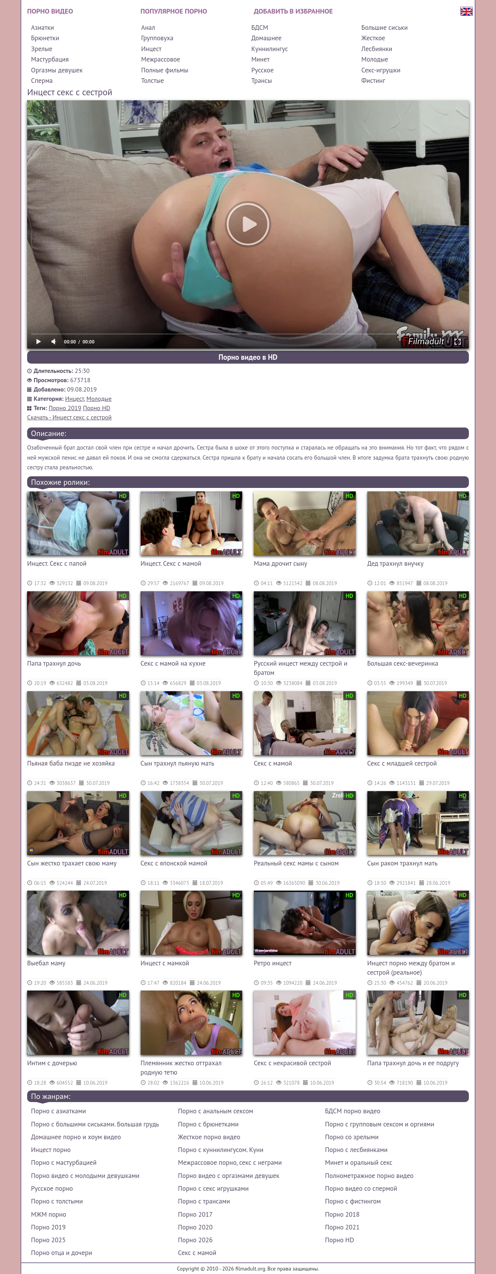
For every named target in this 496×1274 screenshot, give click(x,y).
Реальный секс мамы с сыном (296, 863)
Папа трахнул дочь (54, 663)
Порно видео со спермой (361, 1188)
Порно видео (50, 11)
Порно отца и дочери (61, 1252)
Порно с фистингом (353, 1201)
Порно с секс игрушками (213, 1188)
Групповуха (157, 38)
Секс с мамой (273, 763)
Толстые (152, 80)
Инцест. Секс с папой (56, 563)
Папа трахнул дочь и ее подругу (413, 1063)
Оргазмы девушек (57, 70)
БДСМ (259, 27)
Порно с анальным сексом (215, 1111)
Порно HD (96, 408)
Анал (148, 27)
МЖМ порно (48, 1214)
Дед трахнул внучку (395, 563)
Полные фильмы (164, 70)
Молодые (375, 59)
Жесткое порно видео (209, 1137)
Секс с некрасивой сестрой (292, 1063)
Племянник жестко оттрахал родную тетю (181, 1068)
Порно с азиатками (58, 1111)
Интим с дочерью (52, 1063)
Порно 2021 (342, 1227)
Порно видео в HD (248, 357)
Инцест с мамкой (165, 963)
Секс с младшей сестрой (402, 763)
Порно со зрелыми (352, 1137)
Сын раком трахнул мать (402, 863)
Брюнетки (45, 38)
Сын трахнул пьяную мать (177, 763)
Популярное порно (174, 11)
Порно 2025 (48, 1240)
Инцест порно (51, 1149)
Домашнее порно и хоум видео (76, 1137)
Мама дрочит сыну (280, 563)
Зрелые (41, 49)
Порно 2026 (195, 1240)
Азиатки (42, 27)
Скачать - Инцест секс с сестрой (69, 417)
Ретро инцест (273, 963)
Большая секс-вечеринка (403, 663)
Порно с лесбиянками (356, 1149)
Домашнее (266, 38)
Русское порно (52, 1188)
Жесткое (373, 38)
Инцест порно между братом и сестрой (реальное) (411, 968)
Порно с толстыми (57, 1201)
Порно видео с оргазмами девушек (228, 1175)
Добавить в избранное (293, 11)
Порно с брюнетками (208, 1124)
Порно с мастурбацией (63, 1162)
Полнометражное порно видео (369, 1175)
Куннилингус (269, 49)
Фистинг (373, 80)
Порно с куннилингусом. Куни (220, 1149)
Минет (260, 59)
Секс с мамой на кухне (173, 663)
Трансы (261, 80)
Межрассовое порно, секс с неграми (230, 1162)
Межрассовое (160, 59)
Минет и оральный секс (359, 1162)
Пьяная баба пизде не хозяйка (71, 763)
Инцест (151, 49)
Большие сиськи (385, 27)
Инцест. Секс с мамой (171, 563)
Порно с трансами (204, 1201)
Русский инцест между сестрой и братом (300, 668)
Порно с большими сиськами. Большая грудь (95, 1124)
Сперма (42, 80)
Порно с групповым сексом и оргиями (379, 1124)
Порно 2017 (195, 1214)
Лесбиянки (377, 49)
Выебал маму (46, 963)
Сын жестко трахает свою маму (72, 863)
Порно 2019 (65, 408)
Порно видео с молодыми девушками (85, 1175)
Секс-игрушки (381, 70)
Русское (262, 70)
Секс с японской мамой (174, 863)
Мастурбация (50, 59)
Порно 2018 (342, 1214)
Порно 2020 (195, 1227)
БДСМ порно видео (353, 1111)
